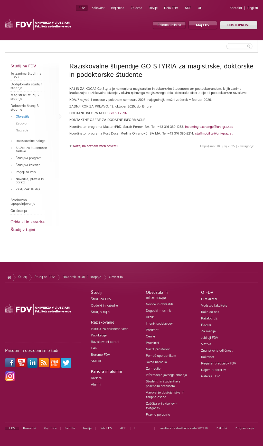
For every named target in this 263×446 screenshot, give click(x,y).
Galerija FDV (210, 376)
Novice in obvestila (160, 304)
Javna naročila (156, 362)
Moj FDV (203, 25)
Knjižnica (117, 8)
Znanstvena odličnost (217, 350)
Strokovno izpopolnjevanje (23, 202)
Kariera (96, 378)
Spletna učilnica (169, 25)
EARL (95, 348)
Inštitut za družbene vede (109, 329)
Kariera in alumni (106, 371)
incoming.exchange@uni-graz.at (209, 127)
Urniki (150, 317)
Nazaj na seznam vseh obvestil (95, 146)
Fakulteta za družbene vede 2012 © (183, 428)
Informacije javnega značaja (166, 375)
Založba (136, 8)
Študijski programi (29, 158)
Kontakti (236, 8)
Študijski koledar (28, 165)
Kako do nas (210, 312)
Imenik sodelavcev (159, 323)
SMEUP (96, 361)
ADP (188, 8)
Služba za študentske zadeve (31, 149)
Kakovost (98, 8)
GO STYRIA (118, 113)
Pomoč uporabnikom (161, 356)
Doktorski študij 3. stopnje (25, 107)
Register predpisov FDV (218, 363)
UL (200, 8)
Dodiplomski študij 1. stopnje (27, 86)
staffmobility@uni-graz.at (214, 133)
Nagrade (22, 130)
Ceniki (150, 336)
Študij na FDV (23, 66)
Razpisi (206, 325)
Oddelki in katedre (28, 222)
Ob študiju (19, 211)
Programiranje (244, 428)
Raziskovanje (103, 322)
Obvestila (23, 116)
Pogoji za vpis (26, 172)
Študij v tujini (23, 230)
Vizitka (206, 344)
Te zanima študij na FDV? (26, 75)
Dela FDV (171, 8)
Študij (22, 277)
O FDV (207, 292)
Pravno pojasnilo (158, 414)
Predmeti (152, 330)
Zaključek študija (28, 189)
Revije (153, 8)
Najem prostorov (213, 370)
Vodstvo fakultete (214, 305)
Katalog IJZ (209, 318)
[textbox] (224, 46)
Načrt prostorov (158, 349)
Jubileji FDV (209, 338)
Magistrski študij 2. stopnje (26, 97)
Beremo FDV (100, 354)
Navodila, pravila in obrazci (30, 180)
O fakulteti (209, 299)
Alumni (96, 384)
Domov (9, 277)
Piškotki (221, 428)
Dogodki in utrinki (159, 311)
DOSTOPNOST (238, 25)
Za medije (153, 368)
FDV (82, 8)
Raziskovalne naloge (30, 141)
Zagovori (22, 123)
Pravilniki (152, 343)
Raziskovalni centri (105, 342)
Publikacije (99, 335)
